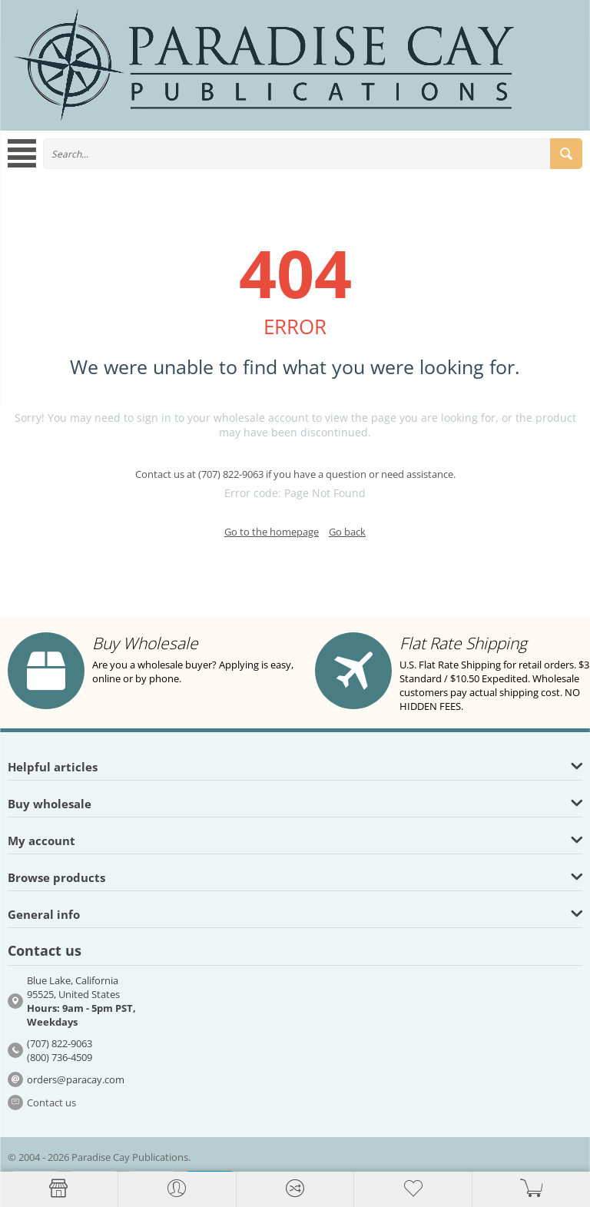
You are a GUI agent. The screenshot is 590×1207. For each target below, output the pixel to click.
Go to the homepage (271, 532)
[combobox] (312, 153)
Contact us (51, 1102)
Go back (347, 532)
